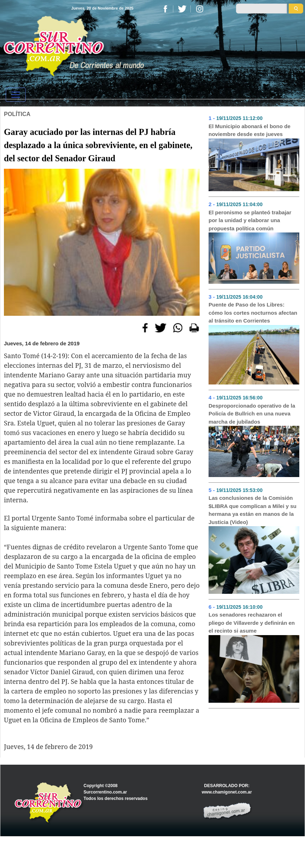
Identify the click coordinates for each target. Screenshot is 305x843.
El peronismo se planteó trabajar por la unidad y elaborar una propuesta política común (250, 220)
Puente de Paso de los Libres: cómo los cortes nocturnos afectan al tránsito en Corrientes (253, 313)
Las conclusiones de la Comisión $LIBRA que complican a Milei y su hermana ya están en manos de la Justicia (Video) (252, 510)
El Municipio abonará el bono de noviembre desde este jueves (249, 130)
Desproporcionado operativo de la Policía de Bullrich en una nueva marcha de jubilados (252, 414)
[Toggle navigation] (16, 95)
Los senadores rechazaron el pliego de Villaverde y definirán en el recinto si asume (252, 623)
